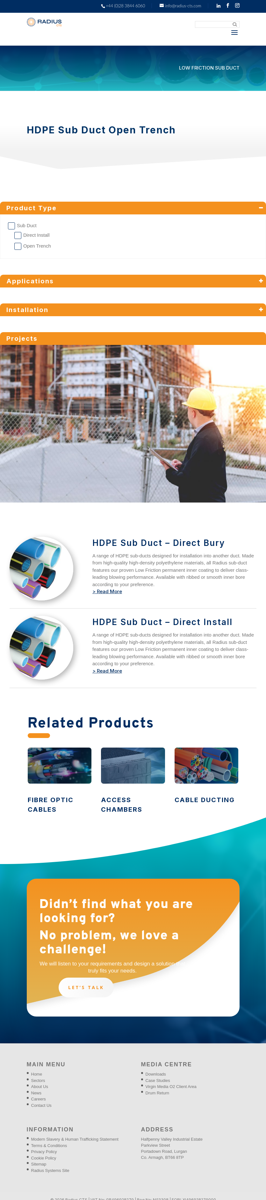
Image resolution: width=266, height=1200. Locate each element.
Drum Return (157, 1093)
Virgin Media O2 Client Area (171, 1086)
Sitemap (39, 1164)
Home (36, 1074)
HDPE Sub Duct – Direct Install (162, 622)
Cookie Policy (43, 1158)
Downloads (156, 1074)
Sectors (38, 1080)
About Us (39, 1086)
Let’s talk (86, 987)
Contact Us (41, 1105)
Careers (38, 1099)
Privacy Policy (44, 1151)
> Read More (107, 591)
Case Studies (158, 1080)
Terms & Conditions (49, 1145)
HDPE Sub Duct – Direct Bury (158, 543)
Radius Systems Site (50, 1170)
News (36, 1093)
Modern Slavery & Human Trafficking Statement (75, 1139)
